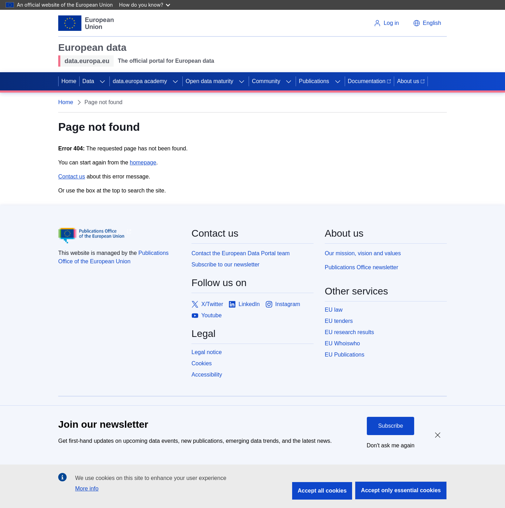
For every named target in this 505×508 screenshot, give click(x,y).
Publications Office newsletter (361, 267)
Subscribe (390, 426)
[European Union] (86, 23)
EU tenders (339, 321)
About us (411, 81)
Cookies (201, 363)
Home (68, 81)
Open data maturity (209, 81)
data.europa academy (140, 81)
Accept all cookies (322, 491)
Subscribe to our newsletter (225, 264)
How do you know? (144, 5)
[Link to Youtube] (206, 315)
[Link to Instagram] (282, 304)
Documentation (369, 81)
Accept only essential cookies (401, 490)
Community (266, 81)
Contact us (71, 177)
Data (88, 81)
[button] (427, 23)
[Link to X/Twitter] (207, 304)
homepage (143, 162)
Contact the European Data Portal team (240, 253)
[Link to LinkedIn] (244, 304)
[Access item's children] (102, 81)
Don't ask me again (391, 445)
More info (87, 489)
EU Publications (344, 355)
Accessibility (206, 375)
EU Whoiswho (342, 343)
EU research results (349, 332)
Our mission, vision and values (363, 253)
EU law (334, 310)
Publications (314, 81)
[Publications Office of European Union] (119, 235)
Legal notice (206, 352)
